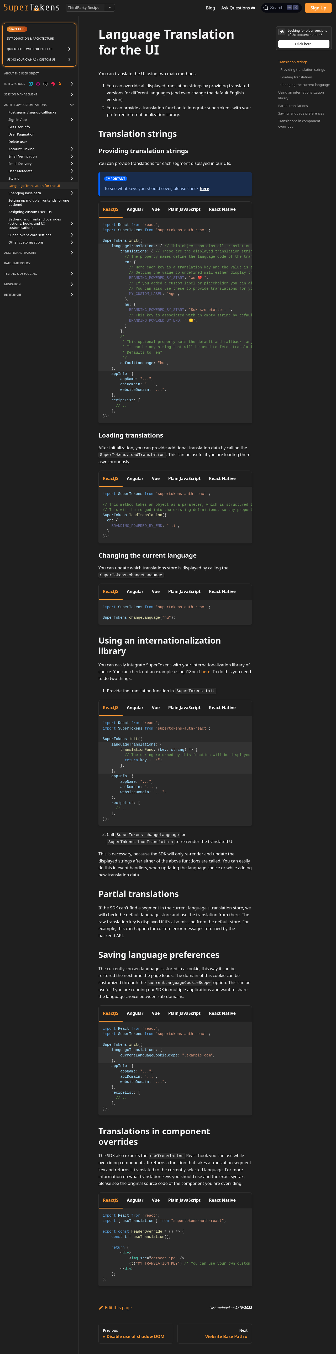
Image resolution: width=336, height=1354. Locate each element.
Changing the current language (305, 84)
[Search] (281, 8)
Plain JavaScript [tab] (184, 209)
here (204, 188)
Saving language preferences (301, 113)
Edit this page (115, 1307)
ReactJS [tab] (110, 209)
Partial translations (293, 105)
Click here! (303, 44)
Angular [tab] (135, 209)
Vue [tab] (156, 209)
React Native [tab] (222, 209)
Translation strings (292, 62)
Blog (210, 8)
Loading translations (296, 77)
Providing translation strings (302, 69)
